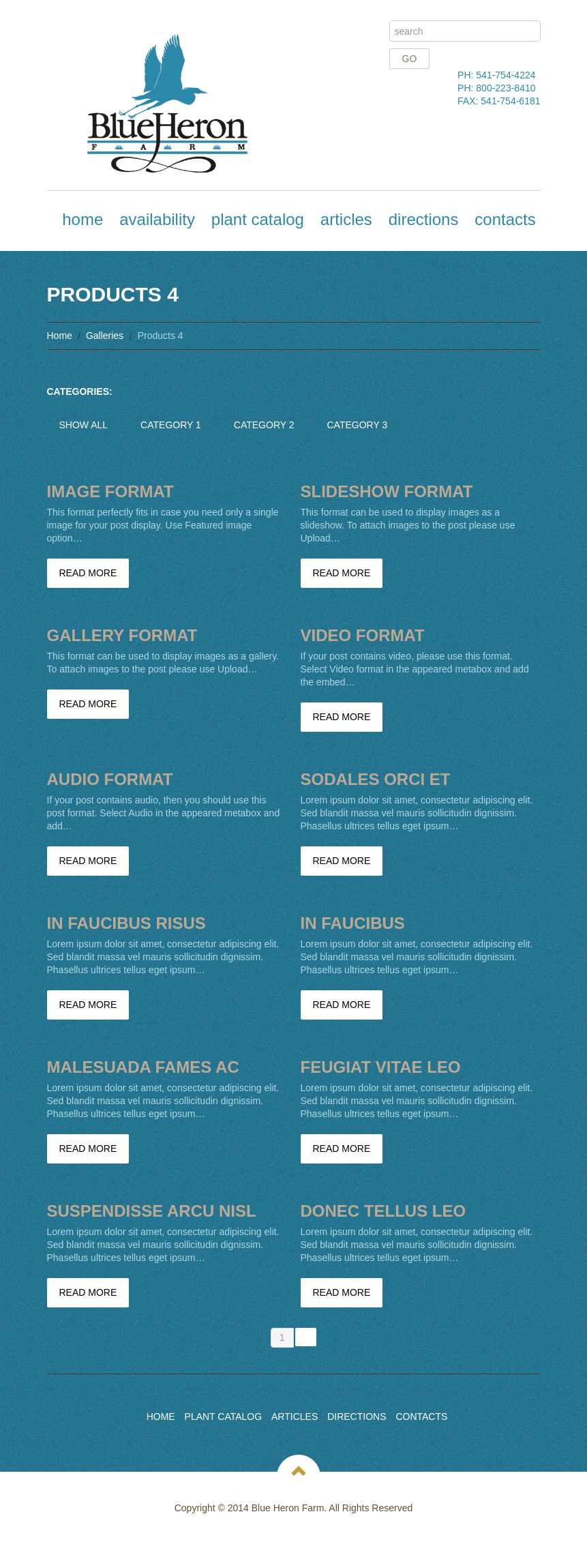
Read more (88, 572)
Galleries (104, 335)
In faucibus (353, 923)
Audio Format (110, 779)
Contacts (505, 219)
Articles (346, 219)
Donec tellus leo (383, 1211)
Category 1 (170, 424)
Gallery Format (122, 635)
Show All (83, 424)
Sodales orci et (376, 779)
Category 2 (264, 424)
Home (82, 219)
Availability (157, 219)
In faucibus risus (126, 923)
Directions (424, 219)
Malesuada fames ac (143, 1067)
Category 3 (357, 424)
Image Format (110, 491)
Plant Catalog (257, 219)
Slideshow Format (387, 491)
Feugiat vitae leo (381, 1067)
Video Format (363, 635)
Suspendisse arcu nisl (151, 1211)
